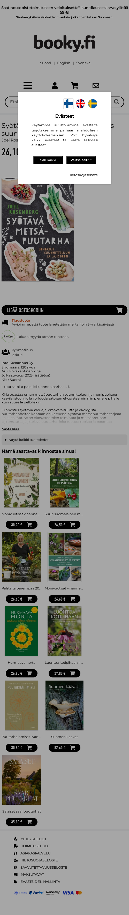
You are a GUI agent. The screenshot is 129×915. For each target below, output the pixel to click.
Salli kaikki (48, 160)
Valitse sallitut (81, 160)
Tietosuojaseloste (83, 175)
